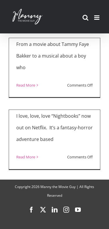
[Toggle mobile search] (85, 18)
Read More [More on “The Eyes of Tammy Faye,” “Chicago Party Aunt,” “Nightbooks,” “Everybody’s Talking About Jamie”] (25, 85)
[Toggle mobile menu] (97, 18)
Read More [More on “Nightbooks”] (25, 157)
